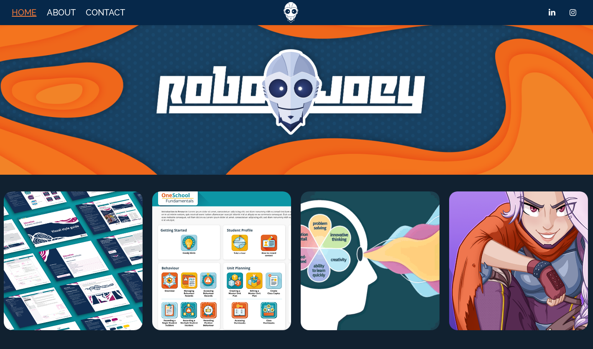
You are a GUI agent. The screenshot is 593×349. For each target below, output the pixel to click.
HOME (24, 13)
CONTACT (105, 13)
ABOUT (61, 13)
